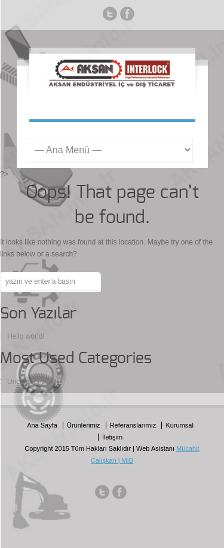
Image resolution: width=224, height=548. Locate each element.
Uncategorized (30, 381)
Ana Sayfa (42, 425)
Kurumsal (179, 425)
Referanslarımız (133, 425)
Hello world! (26, 336)
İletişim (112, 437)
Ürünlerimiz (83, 425)
